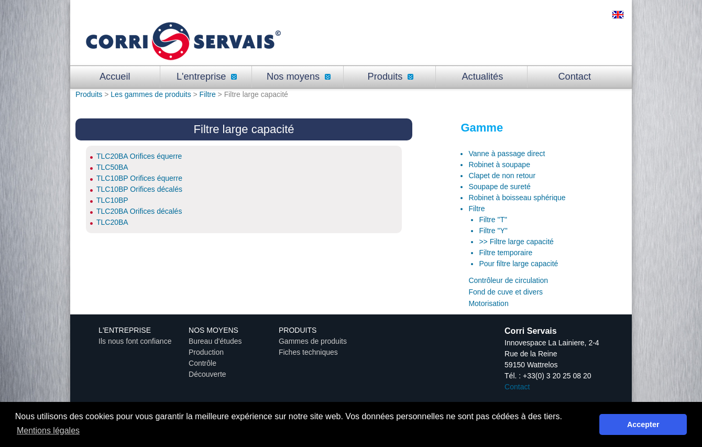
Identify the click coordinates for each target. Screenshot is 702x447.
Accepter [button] (643, 424)
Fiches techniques (308, 352)
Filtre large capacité (522, 241)
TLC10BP (112, 200)
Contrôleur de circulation (508, 280)
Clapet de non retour (501, 175)
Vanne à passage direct (506, 153)
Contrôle (202, 363)
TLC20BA (112, 222)
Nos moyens (299, 76)
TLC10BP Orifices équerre (139, 178)
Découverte (207, 374)
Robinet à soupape (499, 164)
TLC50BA (112, 167)
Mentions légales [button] (48, 430)
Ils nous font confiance (134, 341)
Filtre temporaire (505, 252)
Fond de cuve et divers (505, 292)
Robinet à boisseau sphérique (516, 197)
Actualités (482, 76)
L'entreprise (207, 76)
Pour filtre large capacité (518, 263)
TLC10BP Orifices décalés (139, 189)
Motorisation (488, 303)
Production (206, 352)
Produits (391, 76)
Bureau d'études (215, 341)
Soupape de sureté (499, 186)
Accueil (115, 76)
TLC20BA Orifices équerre (139, 156)
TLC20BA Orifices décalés (139, 211)
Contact (574, 76)
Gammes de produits (313, 341)
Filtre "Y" (493, 230)
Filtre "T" (493, 219)
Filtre (208, 94)
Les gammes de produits (151, 94)
